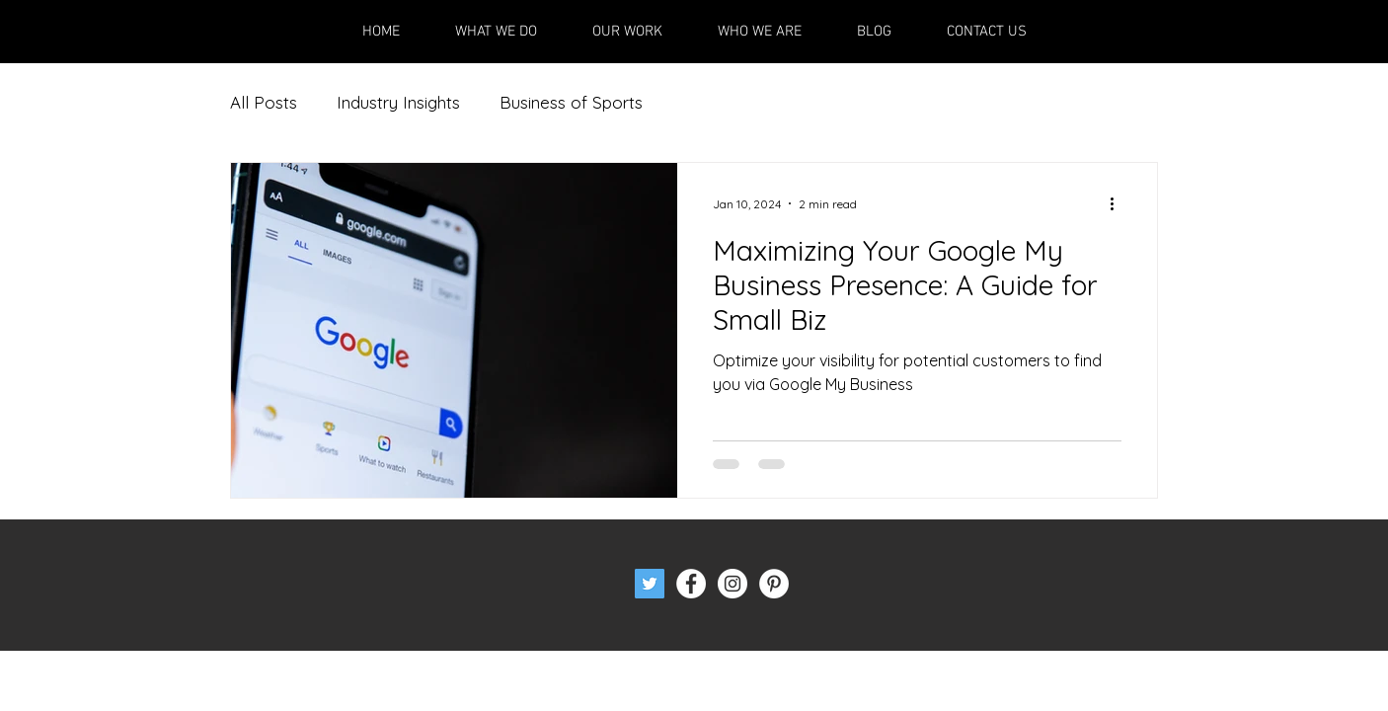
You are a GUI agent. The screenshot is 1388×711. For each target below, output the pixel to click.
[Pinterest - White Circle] (774, 583)
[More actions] (1118, 203)
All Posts (263, 102)
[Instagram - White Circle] (732, 583)
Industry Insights (398, 102)
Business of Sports (571, 102)
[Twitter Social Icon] (649, 583)
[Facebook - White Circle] (691, 583)
